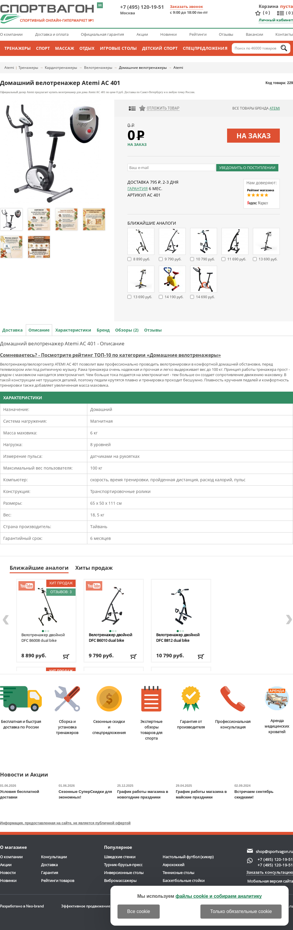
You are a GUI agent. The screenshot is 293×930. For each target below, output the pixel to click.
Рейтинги (198, 34)
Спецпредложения (205, 48)
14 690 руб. (205, 296)
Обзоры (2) (127, 330)
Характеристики (73, 330)
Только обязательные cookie (241, 911)
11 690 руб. (236, 259)
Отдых (87, 48)
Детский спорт (160, 48)
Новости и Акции (24, 775)
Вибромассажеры (120, 880)
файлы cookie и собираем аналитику (219, 896)
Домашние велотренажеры (143, 67)
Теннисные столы (178, 872)
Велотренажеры (98, 67)
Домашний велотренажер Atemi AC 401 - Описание (62, 343)
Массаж (64, 48)
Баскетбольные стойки (184, 880)
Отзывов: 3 (61, 592)
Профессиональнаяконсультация (233, 708)
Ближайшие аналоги (39, 567)
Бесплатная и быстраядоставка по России (21, 708)
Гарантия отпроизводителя (191, 708)
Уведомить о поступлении (247, 167)
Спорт (43, 48)
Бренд (103, 330)
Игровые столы (118, 48)
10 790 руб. (205, 259)
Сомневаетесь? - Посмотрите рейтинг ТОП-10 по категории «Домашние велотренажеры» (110, 355)
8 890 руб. (141, 259)
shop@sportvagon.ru (274, 851)
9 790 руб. (173, 259)
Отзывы (226, 34)
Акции (142, 34)
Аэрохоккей (173, 864)
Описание (39, 330)
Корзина (269, 6)
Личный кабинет (276, 20)
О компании (11, 34)
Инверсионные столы (124, 872)
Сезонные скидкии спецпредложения (109, 710)
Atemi (9, 67)
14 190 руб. (174, 296)
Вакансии (254, 34)
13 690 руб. (268, 259)
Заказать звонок (186, 6)
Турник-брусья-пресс (123, 864)
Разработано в (22, 906)
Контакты (284, 34)
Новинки (168, 34)
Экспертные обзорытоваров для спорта (151, 713)
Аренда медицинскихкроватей (277, 710)
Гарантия (137, 188)
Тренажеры (17, 48)
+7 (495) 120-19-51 (142, 7)
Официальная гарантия (102, 34)
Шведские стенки (119, 856)
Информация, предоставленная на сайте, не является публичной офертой (65, 823)
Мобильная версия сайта (270, 881)
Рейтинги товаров (57, 880)
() (266, 13)
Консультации (54, 856)
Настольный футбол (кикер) (188, 856)
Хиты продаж (94, 567)
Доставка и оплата (52, 34)
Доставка (12, 330)
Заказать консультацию (269, 872)
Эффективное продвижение (91, 906)
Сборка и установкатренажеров (67, 710)
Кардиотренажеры (61, 67)
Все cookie (138, 911)
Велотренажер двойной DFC (43, 637)
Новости (8, 872)
